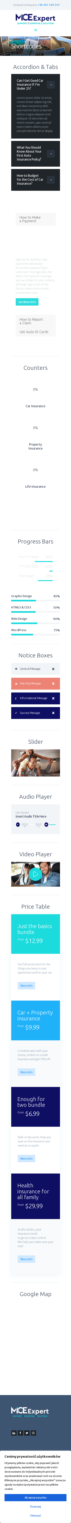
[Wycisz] (47, 825)
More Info (26, 985)
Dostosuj (35, 1506)
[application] (36, 825)
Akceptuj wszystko (36, 1497)
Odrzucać (35, 1515)
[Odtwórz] (19, 825)
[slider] (52, 822)
